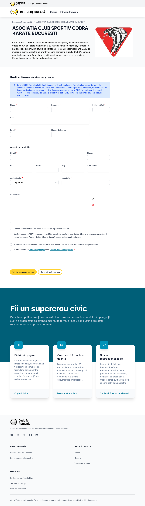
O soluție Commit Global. (37, 4)
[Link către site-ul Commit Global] (18, 4)
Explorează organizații (22, 22)
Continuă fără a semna (50, 272)
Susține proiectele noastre (21, 458)
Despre (53, 12)
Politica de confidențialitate (61, 250)
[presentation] (30, 260)
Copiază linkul (21, 393)
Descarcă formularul (67, 393)
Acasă (77, 453)
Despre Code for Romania (21, 453)
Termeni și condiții (18, 483)
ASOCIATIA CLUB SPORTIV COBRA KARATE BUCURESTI (60, 22)
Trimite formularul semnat (23, 272)
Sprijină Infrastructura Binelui (114, 393)
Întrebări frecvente (69, 12)
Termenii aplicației (37, 250)
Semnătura (15, 195)
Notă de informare (18, 489)
